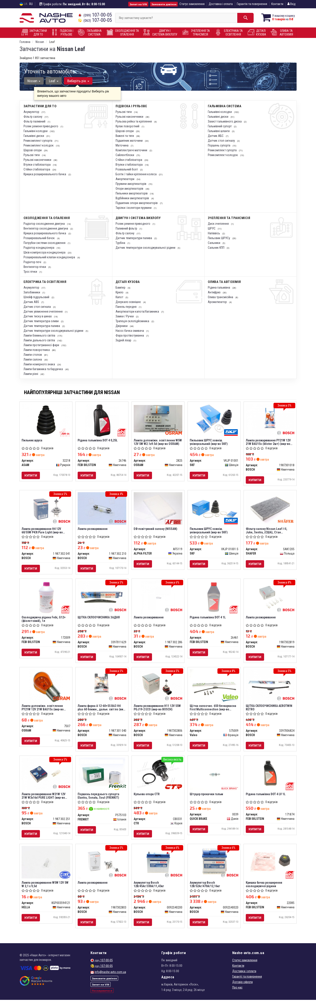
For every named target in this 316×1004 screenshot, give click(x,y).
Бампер (121, 287)
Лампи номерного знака (40, 364)
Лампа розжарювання (93, 529)
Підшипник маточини (129, 140)
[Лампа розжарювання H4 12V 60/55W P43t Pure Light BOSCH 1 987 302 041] (46, 509)
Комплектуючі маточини (132, 150)
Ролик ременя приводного (41, 126)
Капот (120, 297)
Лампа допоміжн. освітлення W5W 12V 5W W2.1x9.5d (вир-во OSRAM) (158, 442)
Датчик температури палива (134, 238)
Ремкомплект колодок (39, 145)
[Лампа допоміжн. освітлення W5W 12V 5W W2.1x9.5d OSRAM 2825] (158, 418)
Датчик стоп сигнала (37, 306)
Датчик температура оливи (41, 321)
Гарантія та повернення (252, 4)
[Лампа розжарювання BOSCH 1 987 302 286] (158, 599)
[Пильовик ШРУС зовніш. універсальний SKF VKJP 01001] (214, 420)
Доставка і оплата (221, 4)
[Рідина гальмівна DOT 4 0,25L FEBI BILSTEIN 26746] (102, 420)
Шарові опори (33, 150)
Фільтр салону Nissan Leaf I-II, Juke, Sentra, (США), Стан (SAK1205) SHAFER (266, 531)
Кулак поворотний (128, 126)
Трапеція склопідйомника (133, 321)
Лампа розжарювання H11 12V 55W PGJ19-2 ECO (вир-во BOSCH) (157, 709)
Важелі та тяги (125, 136)
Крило (120, 292)
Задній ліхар (124, 340)
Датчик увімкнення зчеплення (43, 311)
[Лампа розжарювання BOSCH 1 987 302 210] (102, 509)
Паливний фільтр (127, 228)
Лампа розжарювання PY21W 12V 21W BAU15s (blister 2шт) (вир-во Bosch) (268, 442)
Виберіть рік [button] (78, 81)
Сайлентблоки (125, 155)
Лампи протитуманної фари (42, 345)
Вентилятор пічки (35, 267)
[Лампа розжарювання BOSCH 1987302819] (270, 598)
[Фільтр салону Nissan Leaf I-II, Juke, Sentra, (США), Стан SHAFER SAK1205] (270, 508)
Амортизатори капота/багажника (138, 311)
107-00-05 (95, 15)
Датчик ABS (32, 302)
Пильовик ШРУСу (219, 238)
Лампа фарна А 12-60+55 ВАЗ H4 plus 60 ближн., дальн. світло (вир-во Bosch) (102, 709)
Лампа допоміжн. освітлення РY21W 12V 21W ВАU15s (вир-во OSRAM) (43, 709)
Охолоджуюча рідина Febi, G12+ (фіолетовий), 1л (44, 620)
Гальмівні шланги (219, 131)
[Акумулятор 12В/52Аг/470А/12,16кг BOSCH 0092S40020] (214, 865)
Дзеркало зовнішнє (129, 302)
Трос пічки (31, 271)
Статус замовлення (192, 4)
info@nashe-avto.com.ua (110, 976)
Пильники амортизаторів (132, 193)
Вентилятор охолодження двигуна (46, 228)
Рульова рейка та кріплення (134, 121)
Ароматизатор (217, 302)
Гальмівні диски (34, 136)
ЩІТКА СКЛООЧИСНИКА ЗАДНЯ (99, 619)
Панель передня (126, 306)
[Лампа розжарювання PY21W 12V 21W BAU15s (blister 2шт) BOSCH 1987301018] (270, 420)
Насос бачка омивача (130, 330)
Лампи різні (31, 374)
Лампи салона (33, 359)
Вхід (291, 4)
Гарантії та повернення (247, 980)
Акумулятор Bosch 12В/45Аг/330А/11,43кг (149, 888)
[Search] (242, 18)
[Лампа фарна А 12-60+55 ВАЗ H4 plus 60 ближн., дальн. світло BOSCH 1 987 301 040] (102, 687)
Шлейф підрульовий (37, 297)
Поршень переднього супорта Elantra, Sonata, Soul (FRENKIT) (99, 798)
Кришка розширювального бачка (45, 174)
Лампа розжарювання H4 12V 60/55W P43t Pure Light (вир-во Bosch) (42, 531)
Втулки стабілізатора (37, 164)
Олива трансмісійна (221, 297)
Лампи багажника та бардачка (43, 369)
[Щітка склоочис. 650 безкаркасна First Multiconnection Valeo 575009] (214, 687)
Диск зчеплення (218, 223)
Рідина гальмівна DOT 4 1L (208, 619)
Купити (31, 475)
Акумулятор (32, 112)
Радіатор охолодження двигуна (44, 223)
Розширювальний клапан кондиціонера (50, 257)
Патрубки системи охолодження (45, 243)
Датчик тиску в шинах (38, 316)
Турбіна (121, 243)
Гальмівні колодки (36, 131)
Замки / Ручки (125, 316)
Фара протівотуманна (130, 335)
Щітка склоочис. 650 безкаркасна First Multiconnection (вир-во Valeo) (213, 709)
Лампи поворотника (37, 350)
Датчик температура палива (42, 326)
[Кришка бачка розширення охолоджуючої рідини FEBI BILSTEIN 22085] (270, 865)
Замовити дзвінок (163, 4)
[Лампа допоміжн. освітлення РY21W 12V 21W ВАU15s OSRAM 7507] (46, 688)
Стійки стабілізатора (37, 169)
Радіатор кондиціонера (39, 247)
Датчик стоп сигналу (222, 140)
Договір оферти (242, 986)
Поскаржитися (102, 994)
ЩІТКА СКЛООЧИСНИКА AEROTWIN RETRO (269, 709)
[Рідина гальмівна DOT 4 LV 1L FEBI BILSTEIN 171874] (270, 776)
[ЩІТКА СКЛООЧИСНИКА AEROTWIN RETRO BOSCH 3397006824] (270, 687)
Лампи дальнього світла (40, 340)
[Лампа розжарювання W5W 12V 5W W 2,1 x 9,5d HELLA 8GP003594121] (46, 865)
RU (31, 4)
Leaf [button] (53, 81)
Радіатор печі (33, 262)
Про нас (237, 991)
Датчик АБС (216, 136)
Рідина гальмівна (219, 287)
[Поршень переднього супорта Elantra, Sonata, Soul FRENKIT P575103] (102, 777)
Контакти (277, 4)
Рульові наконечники (38, 160)
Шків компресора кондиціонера (45, 252)
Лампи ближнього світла (40, 335)
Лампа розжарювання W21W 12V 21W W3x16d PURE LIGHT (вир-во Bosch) (44, 798)
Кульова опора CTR (147, 797)
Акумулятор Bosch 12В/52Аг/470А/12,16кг (205, 888)
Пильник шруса (32, 440)
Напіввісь (214, 233)
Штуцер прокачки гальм (206, 797)
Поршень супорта (219, 145)
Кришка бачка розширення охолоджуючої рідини (264, 888)
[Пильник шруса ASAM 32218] (46, 420)
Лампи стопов (33, 354)
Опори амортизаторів (130, 188)
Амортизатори (125, 179)
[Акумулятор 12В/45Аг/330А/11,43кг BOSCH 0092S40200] (158, 865)
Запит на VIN (138, 4)
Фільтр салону (33, 116)
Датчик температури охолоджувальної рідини (146, 247)
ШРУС (212, 228)
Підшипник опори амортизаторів (137, 203)
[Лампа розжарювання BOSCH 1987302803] (102, 865)
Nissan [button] (33, 81)
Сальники (214, 243)
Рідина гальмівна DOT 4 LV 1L (266, 797)
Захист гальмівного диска (225, 121)
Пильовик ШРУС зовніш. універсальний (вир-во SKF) (209, 442)
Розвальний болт (127, 169)
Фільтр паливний (35, 121)
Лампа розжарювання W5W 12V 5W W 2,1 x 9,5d (45, 888)
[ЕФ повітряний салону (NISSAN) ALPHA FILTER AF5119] (158, 509)
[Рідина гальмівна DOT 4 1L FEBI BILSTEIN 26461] (214, 598)
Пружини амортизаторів (131, 183)
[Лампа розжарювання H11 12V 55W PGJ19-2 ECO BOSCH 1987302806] (158, 687)
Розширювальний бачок (39, 238)
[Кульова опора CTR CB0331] (158, 776)
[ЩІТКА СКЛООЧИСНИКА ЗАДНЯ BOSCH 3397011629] (102, 598)
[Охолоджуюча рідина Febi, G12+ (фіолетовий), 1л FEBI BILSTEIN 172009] (46, 599)
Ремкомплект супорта (38, 140)
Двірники (122, 326)
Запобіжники (32, 292)
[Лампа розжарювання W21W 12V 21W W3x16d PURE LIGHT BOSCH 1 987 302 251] (46, 776)
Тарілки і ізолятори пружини (134, 207)
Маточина (122, 145)
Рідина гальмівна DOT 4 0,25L (98, 440)
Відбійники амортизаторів (133, 198)
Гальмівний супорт (220, 126)
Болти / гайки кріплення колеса (136, 174)
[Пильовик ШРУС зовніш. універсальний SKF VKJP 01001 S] (214, 509)
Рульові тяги (32, 155)
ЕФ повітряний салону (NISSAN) (156, 529)
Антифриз (214, 292)
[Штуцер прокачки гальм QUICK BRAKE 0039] (214, 776)
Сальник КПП (216, 247)
